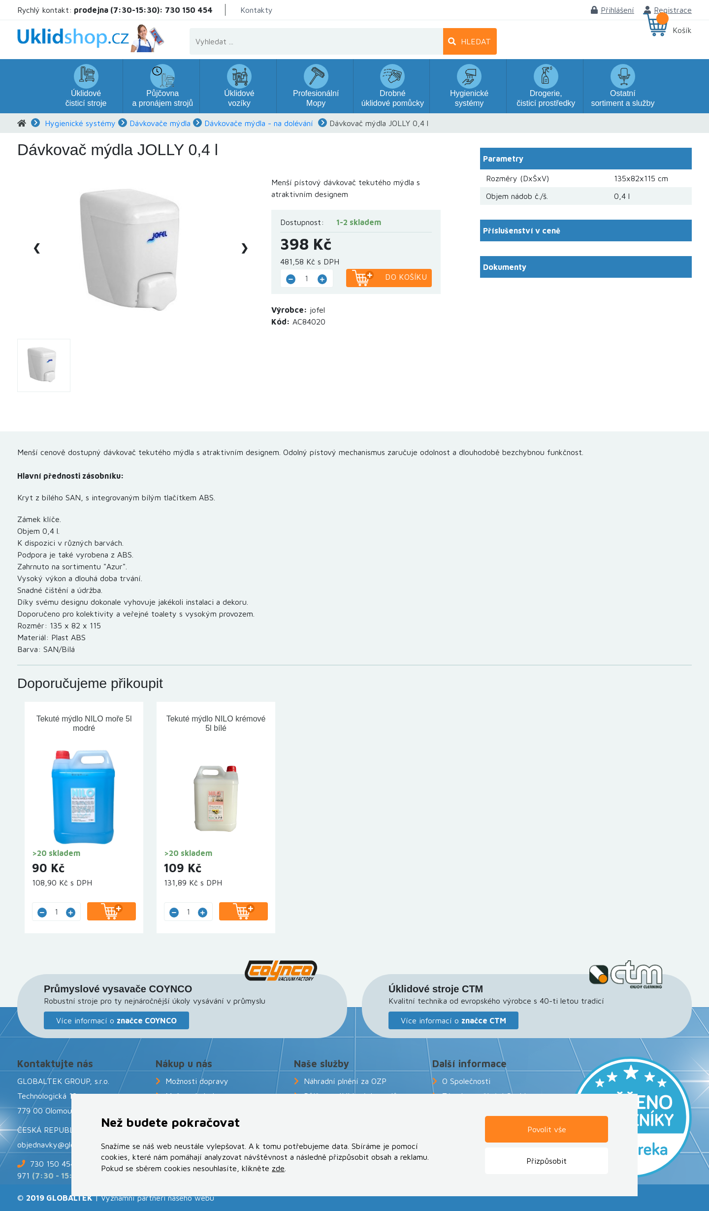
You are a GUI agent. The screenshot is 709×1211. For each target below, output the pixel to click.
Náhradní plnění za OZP (345, 1081)
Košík (682, 30)
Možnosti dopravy (196, 1081)
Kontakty (256, 9)
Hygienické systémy (80, 123)
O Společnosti (466, 1081)
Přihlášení (612, 9)
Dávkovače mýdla (160, 123)
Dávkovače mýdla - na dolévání (258, 123)
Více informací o (116, 1020)
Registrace (668, 9)
